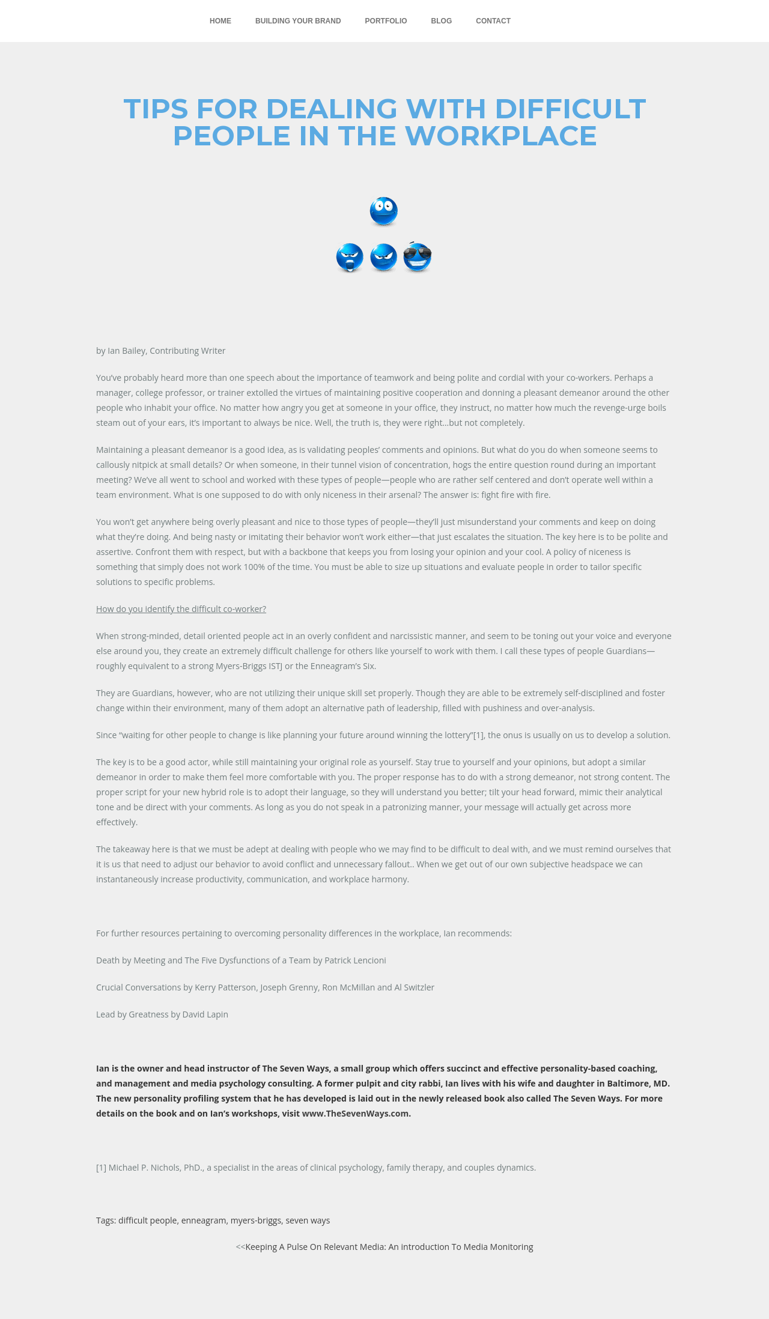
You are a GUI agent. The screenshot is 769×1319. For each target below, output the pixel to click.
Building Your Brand (298, 21)
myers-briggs (256, 1220)
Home (220, 21)
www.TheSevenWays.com (355, 1113)
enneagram (203, 1220)
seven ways (307, 1220)
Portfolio (386, 21)
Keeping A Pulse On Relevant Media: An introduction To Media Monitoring (389, 1246)
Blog (441, 21)
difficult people (147, 1220)
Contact (493, 21)
